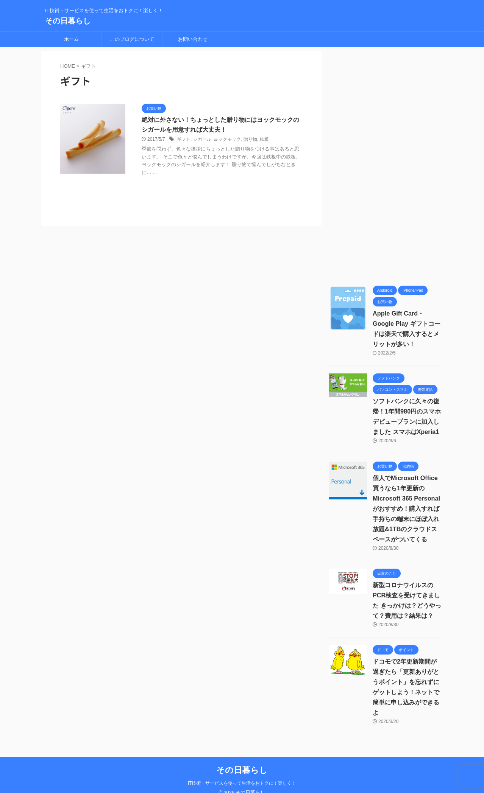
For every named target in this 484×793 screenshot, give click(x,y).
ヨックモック (227, 139)
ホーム (71, 39)
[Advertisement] (386, 164)
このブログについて (132, 39)
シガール (202, 139)
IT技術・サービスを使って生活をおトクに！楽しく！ (242, 773)
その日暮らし (68, 21)
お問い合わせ (193, 39)
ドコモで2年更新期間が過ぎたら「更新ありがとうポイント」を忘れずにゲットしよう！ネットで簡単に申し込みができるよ (408, 682)
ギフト (183, 139)
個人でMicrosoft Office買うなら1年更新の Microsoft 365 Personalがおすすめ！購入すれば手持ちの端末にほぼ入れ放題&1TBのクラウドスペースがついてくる (406, 509)
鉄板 (264, 139)
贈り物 (250, 139)
